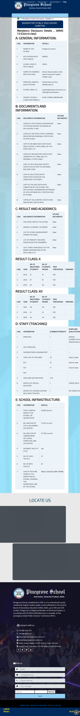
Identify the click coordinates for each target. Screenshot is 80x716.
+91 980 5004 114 (24, 630)
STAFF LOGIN (54, 705)
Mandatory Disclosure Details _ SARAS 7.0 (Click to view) (40, 32)
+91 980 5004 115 (24, 634)
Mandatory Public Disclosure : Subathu (36, 19)
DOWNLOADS (25, 705)
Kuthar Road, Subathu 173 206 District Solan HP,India (37, 643)
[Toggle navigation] (40, 15)
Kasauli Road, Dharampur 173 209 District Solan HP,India (39, 646)
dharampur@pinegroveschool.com (31, 637)
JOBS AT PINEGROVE (39, 705)
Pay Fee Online (55, 2)
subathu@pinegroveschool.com (29, 640)
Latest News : (6, 710)
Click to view (73, 357)
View (59, 123)
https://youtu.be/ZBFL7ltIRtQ (52, 471)
